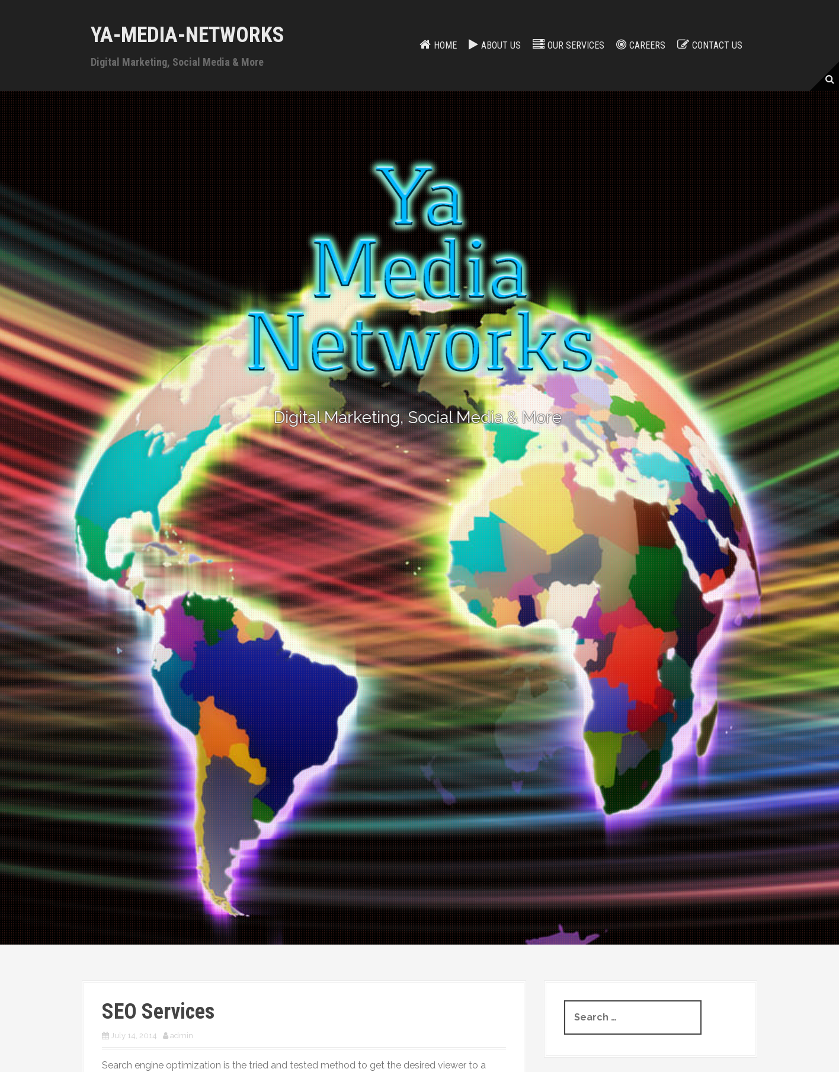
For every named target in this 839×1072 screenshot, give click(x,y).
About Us (501, 45)
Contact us (717, 45)
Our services (575, 45)
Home (445, 45)
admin (181, 1035)
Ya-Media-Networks (187, 35)
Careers (647, 45)
